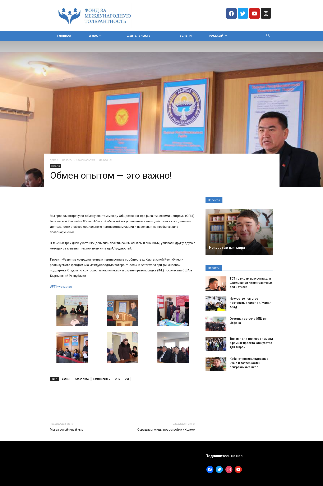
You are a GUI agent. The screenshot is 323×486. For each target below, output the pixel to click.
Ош (127, 378)
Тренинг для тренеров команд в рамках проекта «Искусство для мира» (251, 343)
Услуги (186, 36)
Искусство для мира (227, 248)
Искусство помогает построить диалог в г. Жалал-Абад (251, 303)
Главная (64, 36)
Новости (67, 160)
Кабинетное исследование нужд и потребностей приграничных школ (249, 363)
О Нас (95, 36)
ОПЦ (117, 378)
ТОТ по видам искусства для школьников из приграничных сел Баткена (251, 283)
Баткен (66, 378)
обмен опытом (101, 378)
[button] (268, 36)
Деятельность (139, 36)
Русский (218, 36)
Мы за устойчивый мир (66, 429)
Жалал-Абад (82, 378)
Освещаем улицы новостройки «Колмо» (166, 429)
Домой (54, 160)
